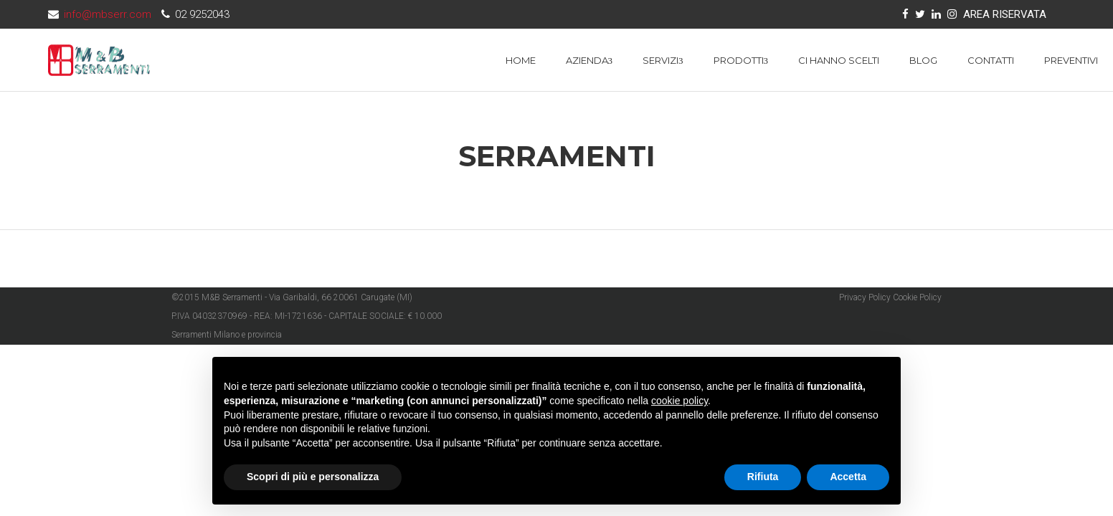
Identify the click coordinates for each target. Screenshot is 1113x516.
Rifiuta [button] (763, 476)
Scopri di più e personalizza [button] (313, 476)
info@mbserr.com (107, 14)
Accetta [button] (848, 476)
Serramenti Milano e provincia (226, 335)
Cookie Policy (917, 297)
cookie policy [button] (679, 400)
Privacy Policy (865, 297)
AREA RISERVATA (1004, 14)
